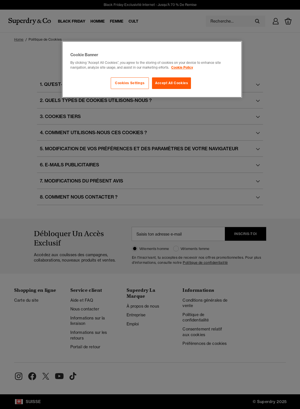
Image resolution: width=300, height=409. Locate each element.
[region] (152, 69)
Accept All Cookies (171, 83)
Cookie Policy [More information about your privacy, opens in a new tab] (182, 67)
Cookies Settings (129, 83)
